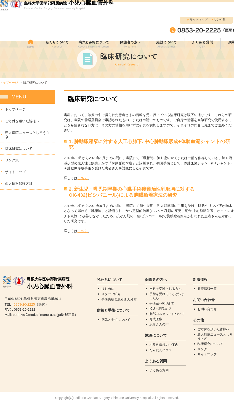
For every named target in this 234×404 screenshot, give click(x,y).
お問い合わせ (207, 309)
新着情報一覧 (207, 288)
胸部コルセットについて (167, 314)
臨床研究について (18, 148)
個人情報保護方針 (18, 183)
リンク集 (220, 4)
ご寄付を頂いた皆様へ (22, 121)
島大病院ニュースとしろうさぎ (27, 135)
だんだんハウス (160, 350)
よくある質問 (159, 370)
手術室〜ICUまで (161, 303)
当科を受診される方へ (165, 288)
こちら (82, 178)
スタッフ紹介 (111, 294)
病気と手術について (115, 319)
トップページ (9, 82)
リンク (202, 349)
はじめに (107, 288)
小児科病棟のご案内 (163, 345)
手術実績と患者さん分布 (119, 299)
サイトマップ (198, 4)
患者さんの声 (159, 324)
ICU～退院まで (160, 308)
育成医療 (155, 319)
